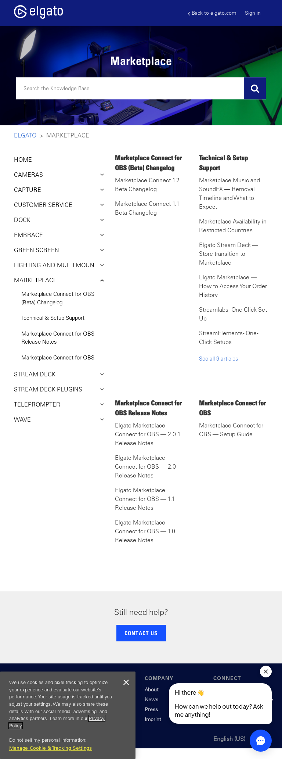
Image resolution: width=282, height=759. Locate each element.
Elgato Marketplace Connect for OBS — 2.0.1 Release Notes (148, 434)
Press (151, 709)
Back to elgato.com (212, 13)
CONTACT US (141, 633)
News (151, 699)
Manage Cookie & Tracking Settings (50, 748)
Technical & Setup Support (52, 317)
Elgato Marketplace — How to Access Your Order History (233, 285)
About (152, 689)
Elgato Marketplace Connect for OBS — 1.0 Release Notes (145, 531)
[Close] (126, 682)
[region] (67, 715)
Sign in (253, 13)
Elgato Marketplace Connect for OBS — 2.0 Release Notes (145, 466)
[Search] (141, 89)
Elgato (25, 135)
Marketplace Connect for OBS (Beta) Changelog (57, 298)
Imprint (153, 719)
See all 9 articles (218, 358)
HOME (23, 159)
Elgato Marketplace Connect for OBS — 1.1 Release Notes (145, 498)
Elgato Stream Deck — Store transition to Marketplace (228, 253)
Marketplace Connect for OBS (57, 357)
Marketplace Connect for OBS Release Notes (57, 338)
